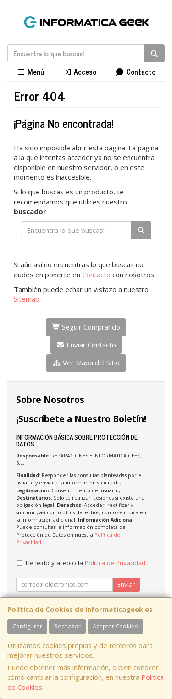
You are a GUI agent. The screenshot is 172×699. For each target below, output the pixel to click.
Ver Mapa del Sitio (86, 362)
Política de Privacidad (115, 563)
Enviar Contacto (86, 344)
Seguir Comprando (86, 326)
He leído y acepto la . (86, 563)
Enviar (126, 584)
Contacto (135, 71)
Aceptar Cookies (115, 626)
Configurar (27, 626)
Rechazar (67, 626)
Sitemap (26, 298)
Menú (30, 71)
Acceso (79, 71)
